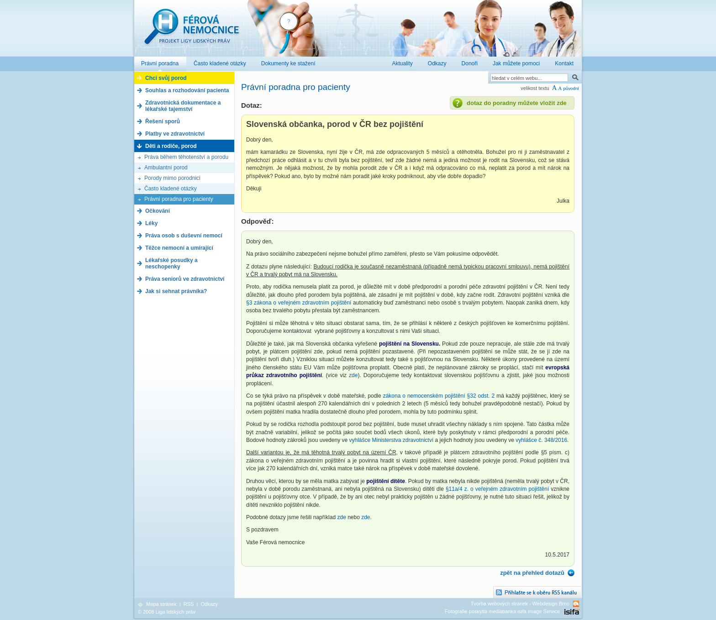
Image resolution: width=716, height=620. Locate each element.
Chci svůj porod (166, 78)
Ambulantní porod (166, 167)
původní (571, 88)
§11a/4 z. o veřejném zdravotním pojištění (497, 489)
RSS (189, 604)
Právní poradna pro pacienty (178, 199)
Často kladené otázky (170, 188)
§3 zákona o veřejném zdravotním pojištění (298, 302)
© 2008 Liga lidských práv (166, 612)
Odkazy (208, 604)
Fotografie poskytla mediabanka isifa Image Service (502, 611)
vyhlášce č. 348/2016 (541, 440)
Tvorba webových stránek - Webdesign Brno (520, 603)
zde (353, 375)
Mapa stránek (161, 604)
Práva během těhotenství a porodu (186, 157)
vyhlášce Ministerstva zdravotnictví (391, 440)
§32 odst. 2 (481, 396)
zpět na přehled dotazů (532, 572)
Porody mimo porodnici (172, 178)
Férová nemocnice (191, 31)
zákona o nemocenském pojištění (424, 396)
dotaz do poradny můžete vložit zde (517, 103)
